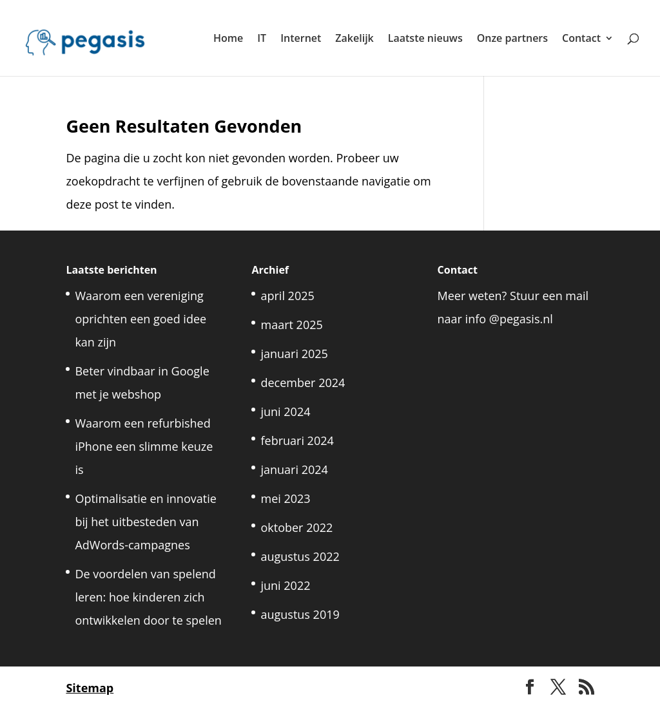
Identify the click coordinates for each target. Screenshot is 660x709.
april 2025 (287, 295)
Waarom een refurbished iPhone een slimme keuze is (144, 446)
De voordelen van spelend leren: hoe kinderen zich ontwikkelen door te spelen (148, 597)
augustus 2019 (299, 614)
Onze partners (512, 39)
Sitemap (89, 687)
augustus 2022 (299, 556)
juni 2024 (285, 411)
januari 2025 (293, 353)
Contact (581, 39)
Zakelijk (354, 39)
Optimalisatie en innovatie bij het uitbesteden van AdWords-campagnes (145, 522)
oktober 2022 (296, 527)
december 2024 (302, 382)
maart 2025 (291, 324)
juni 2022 (285, 585)
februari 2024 (296, 440)
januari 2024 (293, 469)
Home (228, 39)
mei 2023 (285, 498)
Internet (300, 39)
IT (261, 39)
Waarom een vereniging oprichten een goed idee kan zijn (140, 319)
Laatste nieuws (425, 39)
